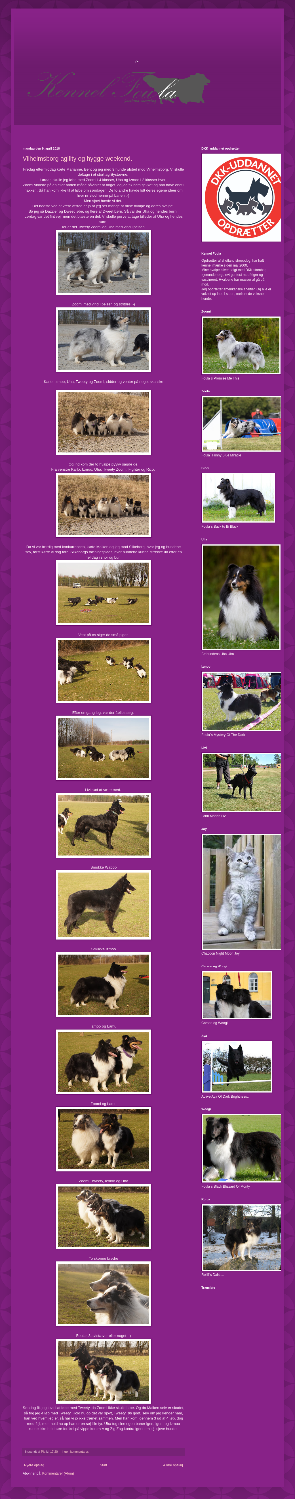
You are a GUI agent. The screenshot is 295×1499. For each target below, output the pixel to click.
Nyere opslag (34, 1465)
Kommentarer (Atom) (58, 1473)
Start (103, 1465)
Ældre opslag (173, 1465)
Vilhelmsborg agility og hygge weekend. (77, 158)
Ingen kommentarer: (76, 1451)
